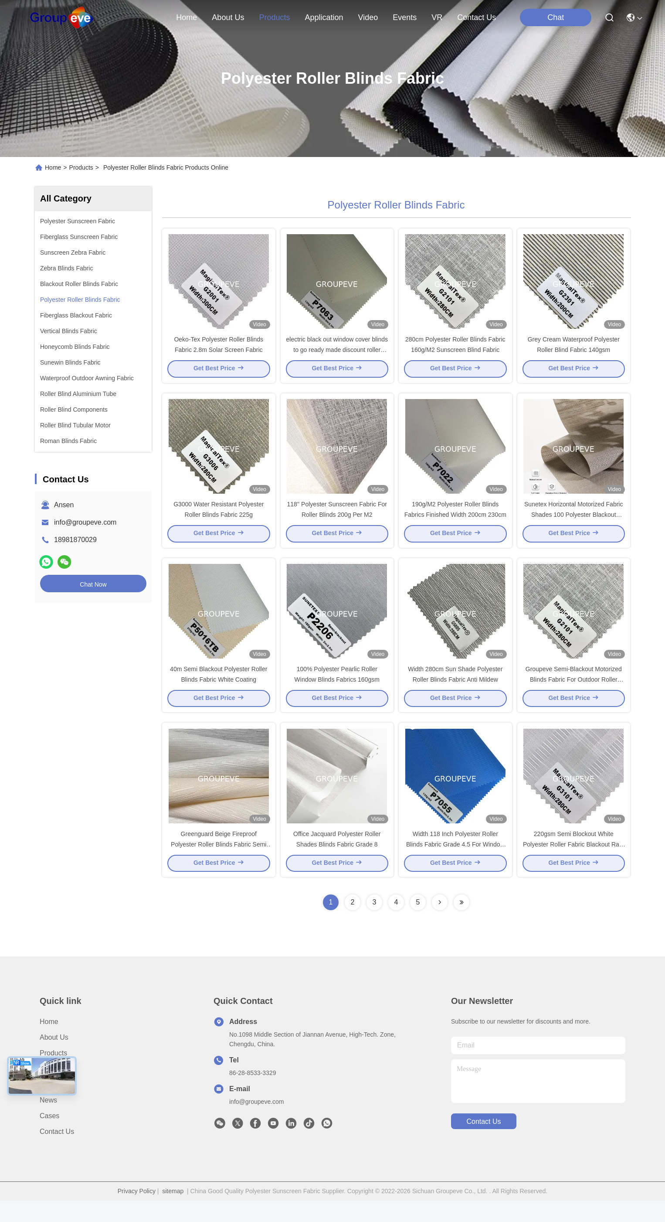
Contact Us (57, 1153)
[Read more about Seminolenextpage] (440, 924)
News (48, 1121)
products (274, 17)
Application (57, 1090)
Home (186, 17)
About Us (54, 1058)
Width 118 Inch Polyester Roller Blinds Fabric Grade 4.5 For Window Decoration (455, 865)
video (368, 17)
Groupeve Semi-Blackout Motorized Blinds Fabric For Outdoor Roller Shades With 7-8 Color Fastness (574, 695)
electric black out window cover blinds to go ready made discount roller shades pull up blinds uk (337, 355)
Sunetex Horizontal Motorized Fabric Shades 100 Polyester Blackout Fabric (573, 525)
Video (49, 1105)
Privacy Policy (137, 1212)
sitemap (172, 1212)
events (405, 17)
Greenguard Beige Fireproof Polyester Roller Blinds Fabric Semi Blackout (218, 865)
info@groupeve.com (85, 522)
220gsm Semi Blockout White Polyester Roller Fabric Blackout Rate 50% (573, 865)
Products (81, 167)
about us (228, 17)
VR (436, 17)
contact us (476, 17)
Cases (49, 1137)
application (324, 17)
